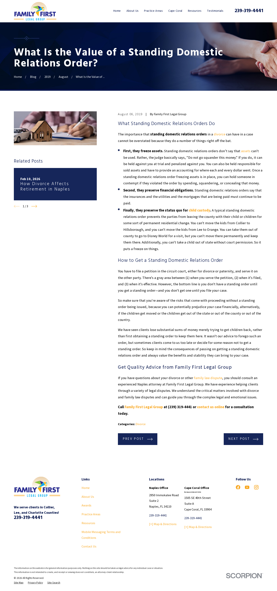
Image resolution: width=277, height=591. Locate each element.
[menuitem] (18, 582)
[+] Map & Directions (163, 524)
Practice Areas (91, 514)
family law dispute (208, 378)
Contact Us (89, 546)
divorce (219, 134)
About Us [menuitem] (132, 11)
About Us (88, 497)
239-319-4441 (249, 11)
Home (86, 488)
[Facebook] (238, 487)
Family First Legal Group (144, 407)
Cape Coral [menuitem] (175, 11)
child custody (199, 210)
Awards (86, 505)
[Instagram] (256, 487)
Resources (88, 523)
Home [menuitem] (117, 11)
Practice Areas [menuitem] (153, 11)
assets (245, 151)
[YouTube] (247, 487)
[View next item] (34, 206)
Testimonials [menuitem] (215, 11)
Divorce (141, 424)
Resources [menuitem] (194, 11)
